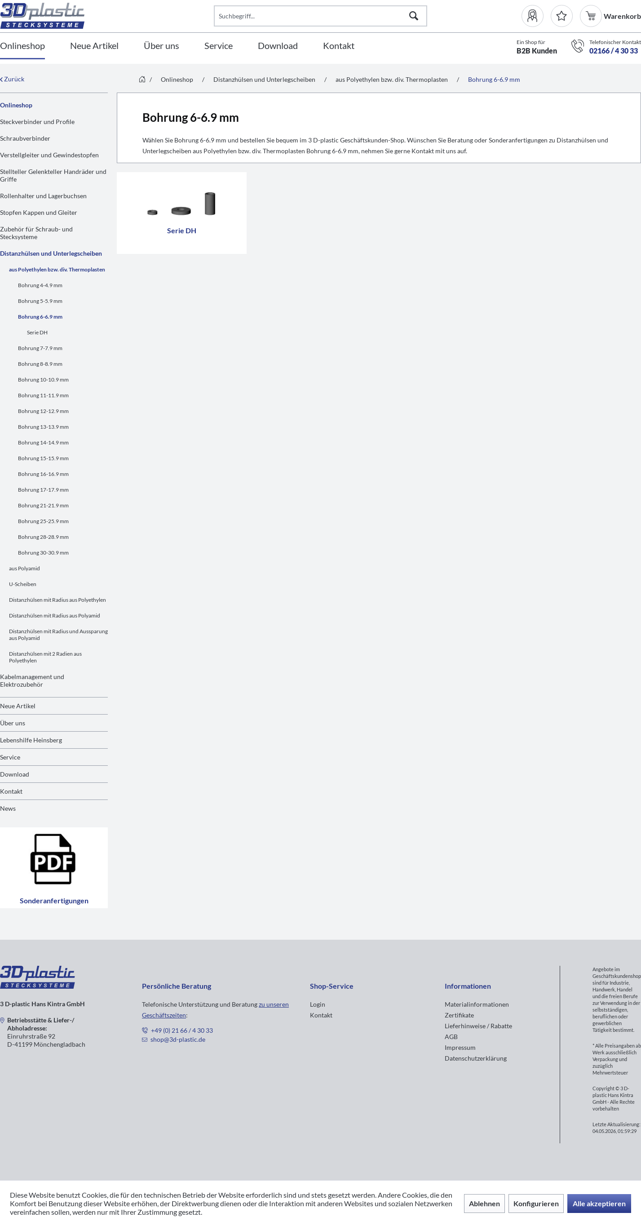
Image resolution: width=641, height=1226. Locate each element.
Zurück (12, 79)
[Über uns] (161, 46)
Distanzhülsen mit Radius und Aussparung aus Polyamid (58, 634)
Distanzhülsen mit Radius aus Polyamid (54, 615)
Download (14, 774)
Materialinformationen (477, 1004)
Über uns (12, 723)
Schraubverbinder (25, 138)
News (8, 808)
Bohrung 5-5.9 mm (40, 301)
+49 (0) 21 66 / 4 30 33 (182, 1030)
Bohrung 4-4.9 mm (40, 285)
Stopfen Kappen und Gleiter (38, 212)
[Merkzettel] (562, 16)
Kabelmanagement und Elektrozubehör (32, 680)
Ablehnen (484, 1203)
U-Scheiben (22, 584)
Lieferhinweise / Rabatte (478, 1026)
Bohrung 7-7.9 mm (40, 348)
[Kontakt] (338, 46)
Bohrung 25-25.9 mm (43, 521)
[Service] (218, 46)
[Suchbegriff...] (321, 16)
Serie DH (37, 332)
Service (10, 757)
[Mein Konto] (536, 16)
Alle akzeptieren (599, 1203)
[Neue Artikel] (94, 46)
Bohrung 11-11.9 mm (43, 395)
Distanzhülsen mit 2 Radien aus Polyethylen (45, 657)
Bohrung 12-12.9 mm (43, 411)
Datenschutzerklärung (476, 1058)
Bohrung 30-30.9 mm (43, 552)
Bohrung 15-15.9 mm (43, 458)
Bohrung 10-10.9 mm (43, 379)
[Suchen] (414, 16)
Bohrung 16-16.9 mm (43, 474)
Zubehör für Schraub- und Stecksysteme (36, 232)
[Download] (278, 46)
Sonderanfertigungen (54, 868)
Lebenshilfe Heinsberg (31, 740)
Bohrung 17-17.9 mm (43, 489)
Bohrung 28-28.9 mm (43, 536)
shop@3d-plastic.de (177, 1039)
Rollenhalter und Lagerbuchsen (43, 196)
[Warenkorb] (592, 16)
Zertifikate (459, 1015)
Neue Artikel (17, 706)
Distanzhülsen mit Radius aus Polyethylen (57, 599)
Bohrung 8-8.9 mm (40, 363)
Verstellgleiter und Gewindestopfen (49, 155)
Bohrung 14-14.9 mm (43, 442)
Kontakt (11, 791)
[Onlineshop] (22, 46)
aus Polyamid (24, 568)
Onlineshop (16, 105)
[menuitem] (536, 16)
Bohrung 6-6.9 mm (40, 316)
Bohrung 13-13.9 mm (43, 426)
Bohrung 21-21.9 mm (43, 505)
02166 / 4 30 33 (613, 50)
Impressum (460, 1047)
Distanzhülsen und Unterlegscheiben (51, 253)
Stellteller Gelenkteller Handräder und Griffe (53, 175)
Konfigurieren (536, 1203)
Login (317, 1004)
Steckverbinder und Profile (37, 121)
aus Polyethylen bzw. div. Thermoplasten (57, 269)
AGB (451, 1036)
